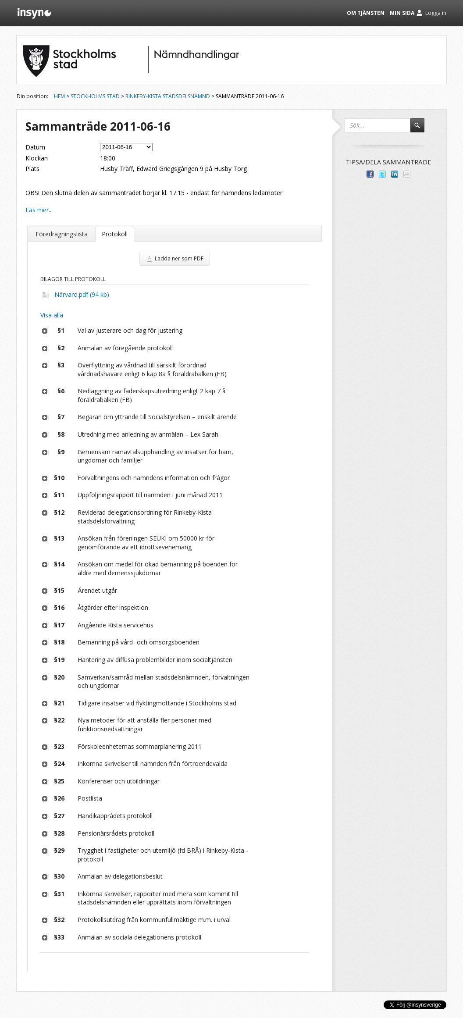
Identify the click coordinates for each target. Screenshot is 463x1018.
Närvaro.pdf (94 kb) (81, 294)
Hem (59, 96)
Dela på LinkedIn (394, 174)
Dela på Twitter (382, 174)
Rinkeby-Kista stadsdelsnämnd (167, 96)
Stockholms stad (95, 96)
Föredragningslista (62, 234)
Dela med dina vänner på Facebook (370, 174)
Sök (421, 129)
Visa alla (51, 315)
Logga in (435, 13)
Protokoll (115, 234)
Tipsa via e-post (406, 174)
